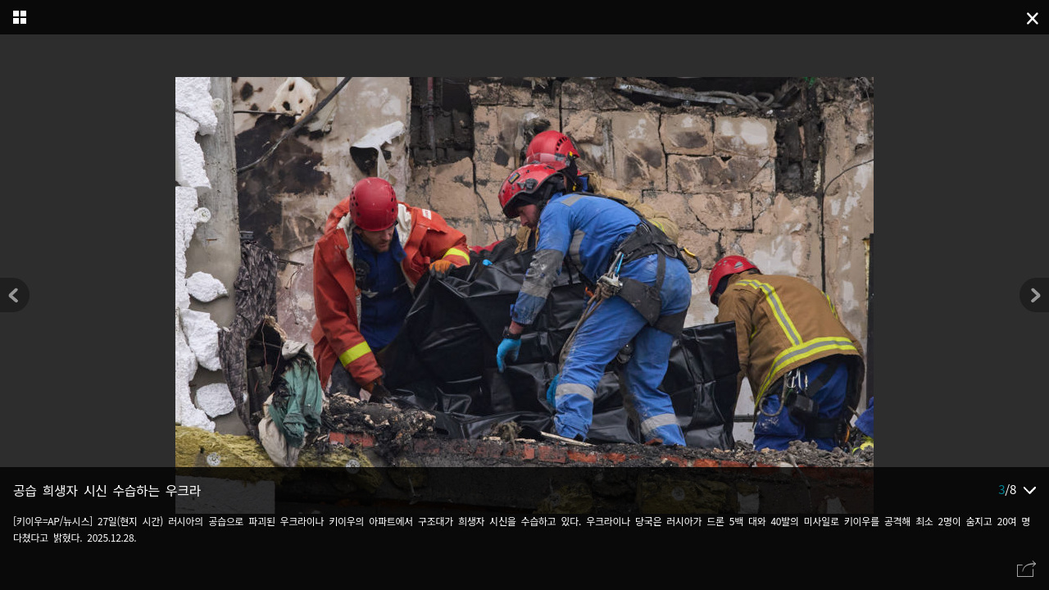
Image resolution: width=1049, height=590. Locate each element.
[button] (1034, 295)
